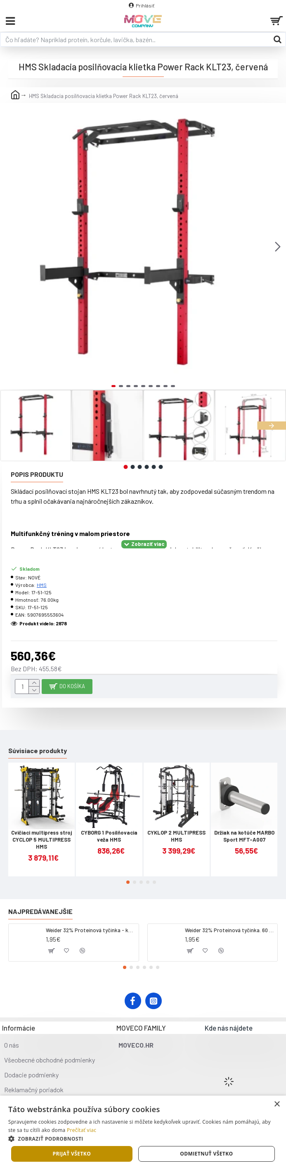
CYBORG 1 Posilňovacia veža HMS (109, 836)
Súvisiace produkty (37, 750)
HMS (42, 585)
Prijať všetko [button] (72, 1153)
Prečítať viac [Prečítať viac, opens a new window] (81, 1130)
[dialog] (143, 1133)
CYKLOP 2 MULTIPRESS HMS (176, 836)
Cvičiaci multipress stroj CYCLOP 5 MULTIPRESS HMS (41, 839)
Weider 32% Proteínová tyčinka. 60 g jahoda (229, 930)
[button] (277, 246)
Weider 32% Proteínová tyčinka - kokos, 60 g (90, 930)
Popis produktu (37, 474)
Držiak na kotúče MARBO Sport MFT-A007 (244, 836)
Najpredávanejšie (40, 911)
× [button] (277, 1104)
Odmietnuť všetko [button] (206, 1153)
